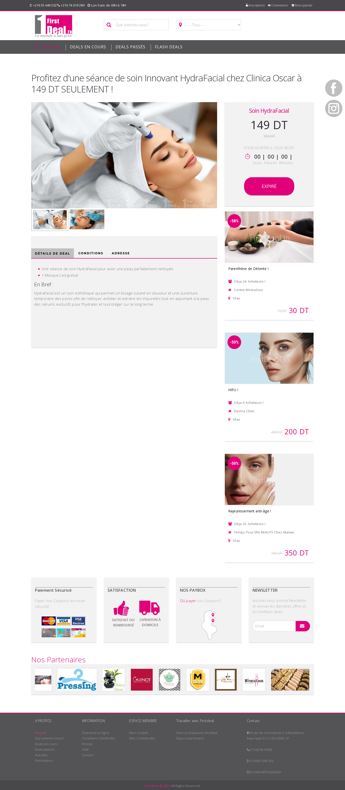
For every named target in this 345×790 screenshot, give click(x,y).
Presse (87, 744)
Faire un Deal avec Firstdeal (196, 733)
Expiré (269, 186)
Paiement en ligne (95, 733)
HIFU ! (233, 389)
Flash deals (169, 47)
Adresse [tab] (121, 253)
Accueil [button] (47, 47)
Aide (85, 749)
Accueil (40, 733)
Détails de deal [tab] (52, 253)
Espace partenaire (190, 738)
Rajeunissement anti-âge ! (249, 511)
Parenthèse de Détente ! (248, 268)
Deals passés (130, 47)
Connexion (278, 5)
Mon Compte (139, 733)
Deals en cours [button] (88, 47)
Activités (41, 755)
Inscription (255, 5)
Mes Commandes (142, 738)
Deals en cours (46, 744)
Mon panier (302, 5)
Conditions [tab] (90, 253)
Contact (88, 755)
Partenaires (44, 760)
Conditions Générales (98, 738)
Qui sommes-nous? (49, 738)
